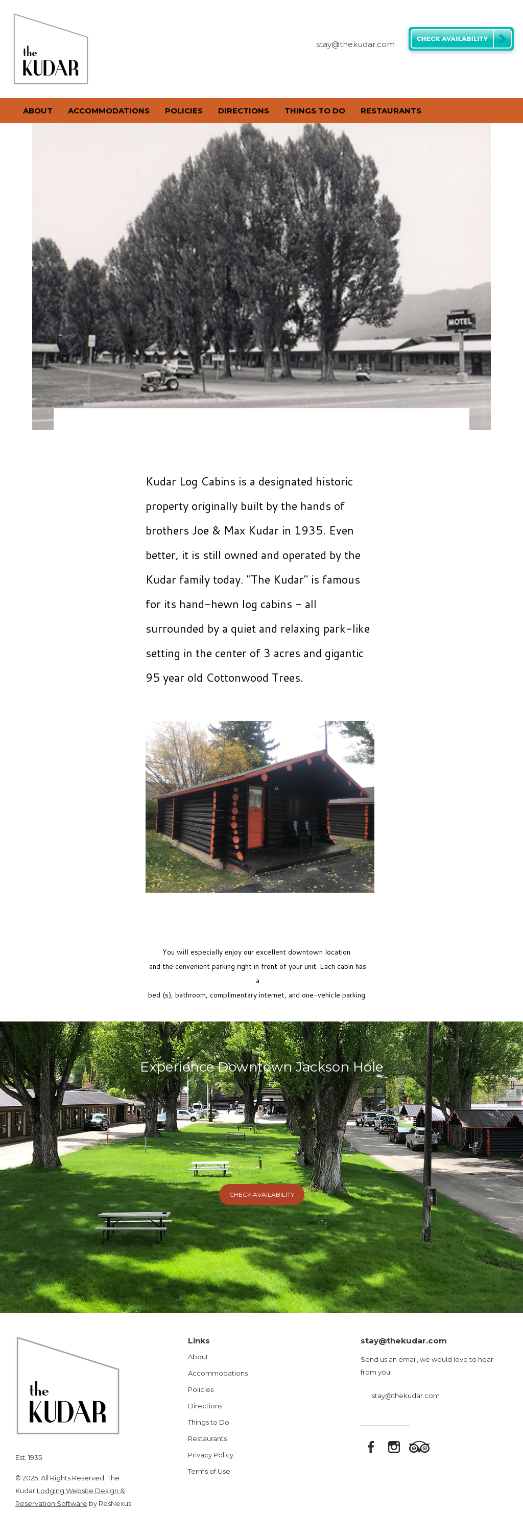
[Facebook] (458, 71)
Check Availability (261, 1194)
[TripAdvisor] (486, 71)
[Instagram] (472, 71)
